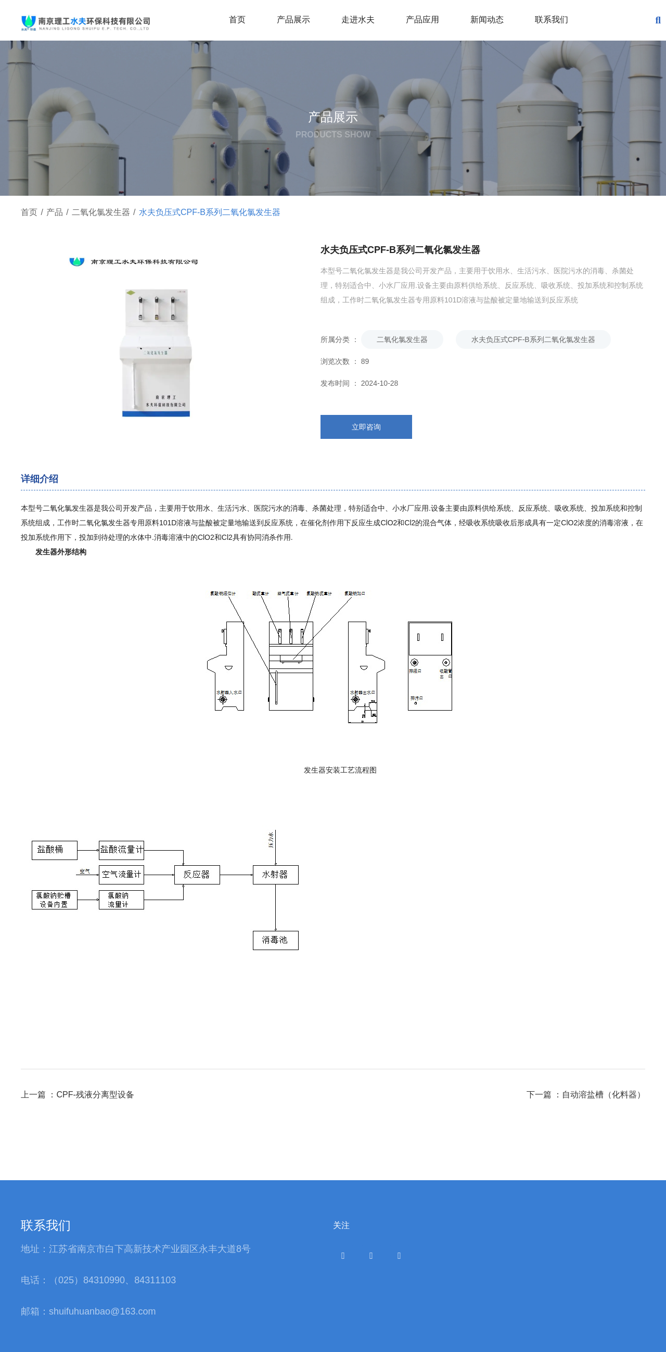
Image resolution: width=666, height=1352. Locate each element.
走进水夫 (358, 19)
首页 (237, 19)
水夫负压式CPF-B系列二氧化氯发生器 (533, 339)
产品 (54, 212)
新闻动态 (487, 19)
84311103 (155, 1280)
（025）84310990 (87, 1280)
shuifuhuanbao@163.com (103, 1311)
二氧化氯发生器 (101, 212)
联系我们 (551, 19)
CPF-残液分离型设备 (95, 1094)
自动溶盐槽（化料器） (603, 1094)
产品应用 (422, 19)
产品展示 (293, 19)
